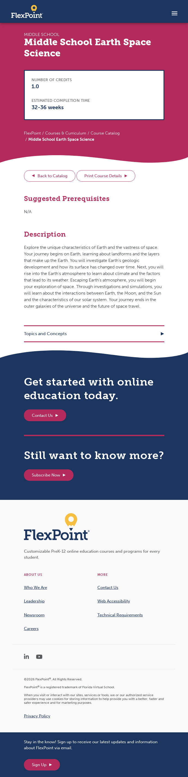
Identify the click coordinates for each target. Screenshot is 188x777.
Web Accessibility (113, 601)
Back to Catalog (52, 175)
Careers (31, 628)
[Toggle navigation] (174, 13)
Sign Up (39, 764)
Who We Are (35, 587)
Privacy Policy (37, 716)
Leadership (34, 601)
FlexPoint (32, 133)
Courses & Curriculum (65, 133)
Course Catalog (105, 133)
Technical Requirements (120, 615)
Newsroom (34, 615)
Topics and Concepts (45, 333)
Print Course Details (103, 175)
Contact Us (42, 415)
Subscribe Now (46, 475)
